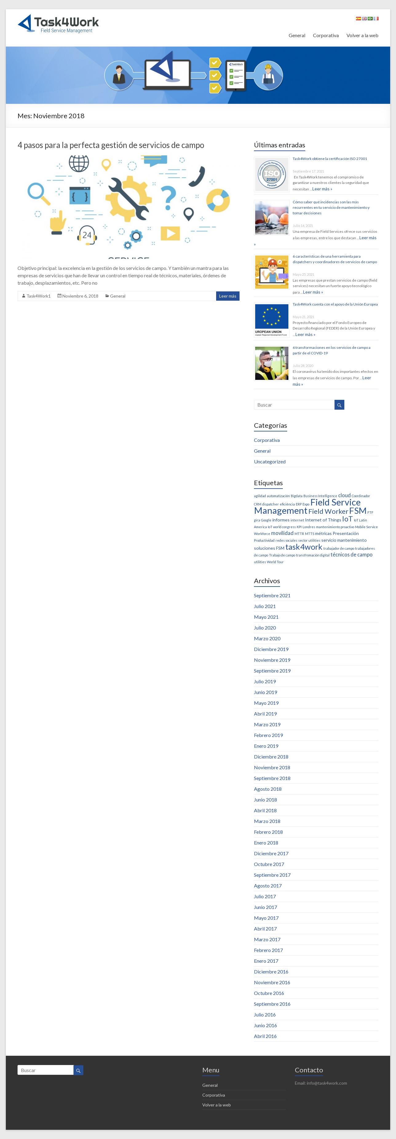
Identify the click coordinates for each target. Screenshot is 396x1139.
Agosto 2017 (268, 885)
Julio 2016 (265, 1014)
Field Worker (328, 511)
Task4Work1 (38, 295)
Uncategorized (270, 461)
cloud (344, 495)
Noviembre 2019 (272, 660)
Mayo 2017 (266, 918)
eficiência (287, 504)
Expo (306, 504)
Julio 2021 (265, 606)
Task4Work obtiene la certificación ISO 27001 (330, 158)
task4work (304, 546)
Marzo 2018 (267, 821)
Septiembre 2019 (272, 670)
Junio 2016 (265, 1025)
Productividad (264, 540)
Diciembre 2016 (271, 971)
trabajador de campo (338, 548)
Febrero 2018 (268, 832)
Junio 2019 (265, 692)
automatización (278, 496)
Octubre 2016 (269, 993)
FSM (357, 510)
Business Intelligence (320, 496)
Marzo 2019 (267, 724)
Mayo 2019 (266, 703)
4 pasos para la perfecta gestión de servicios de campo (111, 145)
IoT (347, 518)
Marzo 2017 (267, 939)
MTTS (309, 534)
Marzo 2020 (267, 638)
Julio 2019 (265, 681)
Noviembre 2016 (272, 982)
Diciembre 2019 (271, 649)
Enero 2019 (266, 746)
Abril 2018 (265, 810)
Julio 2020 (265, 627)
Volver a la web (362, 35)
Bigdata (297, 496)
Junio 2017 (265, 907)
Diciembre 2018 (271, 756)
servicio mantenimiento (344, 540)
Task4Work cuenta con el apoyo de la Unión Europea (335, 304)
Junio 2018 (265, 799)
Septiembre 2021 (272, 595)
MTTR (299, 534)
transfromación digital (313, 555)
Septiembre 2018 (272, 778)
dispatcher (270, 504)
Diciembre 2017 (271, 853)
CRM (257, 504)
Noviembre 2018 (272, 767)
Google (266, 520)
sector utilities (309, 540)
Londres (309, 527)
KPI (299, 527)
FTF (370, 512)
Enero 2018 (266, 842)
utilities (260, 562)
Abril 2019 (265, 713)
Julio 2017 (265, 896)
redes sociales (286, 540)
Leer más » (322, 188)
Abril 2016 (265, 1036)
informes (281, 519)
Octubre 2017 (269, 864)
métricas (323, 533)
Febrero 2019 (268, 735)
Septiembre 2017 (272, 875)
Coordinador (361, 496)
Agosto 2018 (268, 789)
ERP (299, 504)
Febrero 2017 (268, 950)
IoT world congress (282, 527)
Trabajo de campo (282, 555)
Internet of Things (323, 519)
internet (297, 520)
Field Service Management (307, 506)
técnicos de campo (352, 554)
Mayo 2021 (266, 617)
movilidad (282, 533)
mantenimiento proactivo (335, 527)
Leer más (227, 295)
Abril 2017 (265, 928)
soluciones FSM (269, 548)
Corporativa (326, 35)
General (297, 35)
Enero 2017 (266, 961)
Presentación (346, 533)
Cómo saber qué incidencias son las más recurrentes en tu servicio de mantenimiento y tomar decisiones (331, 207)
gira (257, 520)
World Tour (275, 562)
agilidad (260, 496)
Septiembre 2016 (272, 1004)
